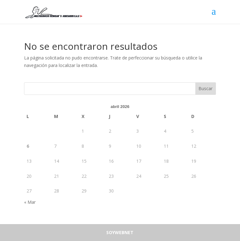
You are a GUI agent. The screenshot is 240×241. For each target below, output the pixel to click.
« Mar (30, 202)
